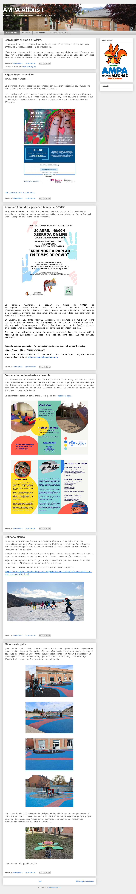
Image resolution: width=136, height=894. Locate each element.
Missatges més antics (85, 881)
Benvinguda (31, 67)
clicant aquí (64, 396)
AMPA (24, 67)
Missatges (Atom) (55, 887)
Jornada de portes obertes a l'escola (27, 375)
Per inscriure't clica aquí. (20, 193)
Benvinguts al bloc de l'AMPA (23, 39)
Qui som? (26, 33)
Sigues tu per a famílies (19, 74)
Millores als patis (15, 644)
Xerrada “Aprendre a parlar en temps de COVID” (35, 207)
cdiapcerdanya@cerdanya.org (43, 357)
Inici (40, 881)
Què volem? (40, 33)
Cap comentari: (30, 63)
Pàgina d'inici (11, 33)
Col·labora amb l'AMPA (59, 33)
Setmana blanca (15, 536)
